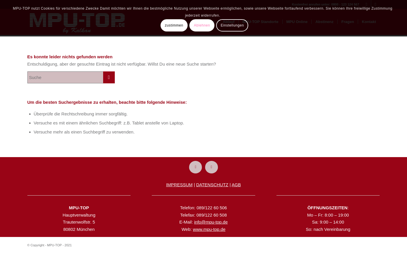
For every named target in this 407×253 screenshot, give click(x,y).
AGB (236, 184)
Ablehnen (202, 25)
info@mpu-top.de (211, 221)
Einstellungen (232, 25)
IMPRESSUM (179, 184)
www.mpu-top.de (209, 229)
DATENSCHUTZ (212, 184)
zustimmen (174, 25)
